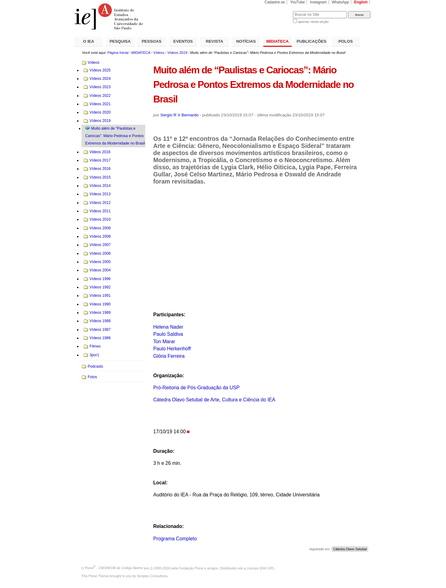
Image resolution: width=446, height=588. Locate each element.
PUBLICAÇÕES (311, 41)
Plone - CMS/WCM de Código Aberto (114, 568)
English (361, 2)
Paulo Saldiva (168, 334)
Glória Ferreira (169, 356)
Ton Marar (164, 341)
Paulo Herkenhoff (172, 348)
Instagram (318, 2)
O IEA (88, 41)
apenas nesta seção (313, 22)
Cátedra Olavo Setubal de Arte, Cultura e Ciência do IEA (214, 399)
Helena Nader (168, 327)
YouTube (297, 2)
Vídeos (158, 52)
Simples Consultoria (152, 576)
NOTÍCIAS (246, 41)
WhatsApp (340, 2)
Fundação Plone (191, 568)
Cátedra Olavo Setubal (349, 549)
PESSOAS (152, 41)
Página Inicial (117, 52)
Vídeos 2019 (177, 52)
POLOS (346, 41)
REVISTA (214, 41)
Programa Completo (175, 538)
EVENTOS (183, 41)
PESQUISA (120, 41)
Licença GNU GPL (260, 568)
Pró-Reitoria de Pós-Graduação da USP (196, 387)
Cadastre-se (275, 2)
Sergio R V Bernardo (179, 115)
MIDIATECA (277, 41)
